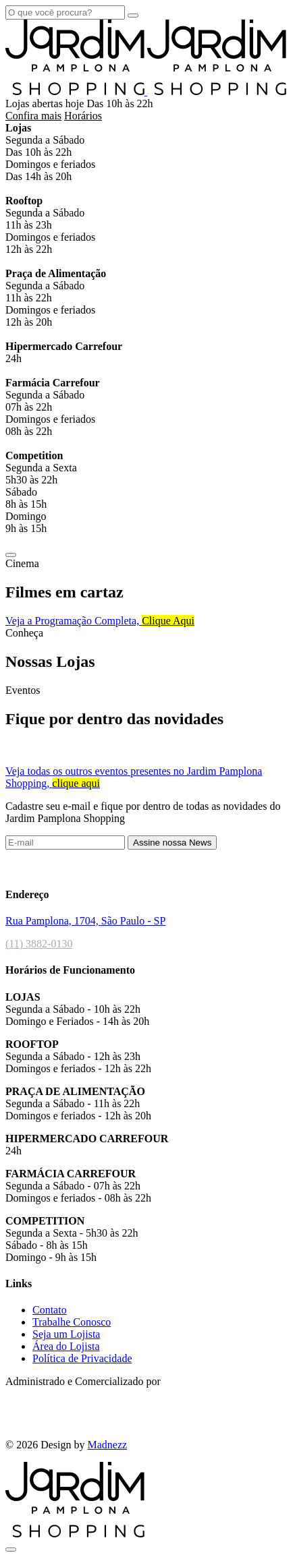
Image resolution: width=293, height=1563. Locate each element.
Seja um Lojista (66, 1334)
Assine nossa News (172, 842)
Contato (49, 1310)
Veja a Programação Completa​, (99, 620)
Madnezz (107, 1444)
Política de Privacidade (82, 1358)
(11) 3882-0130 (38, 943)
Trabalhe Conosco (71, 1322)
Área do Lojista (66, 1346)
